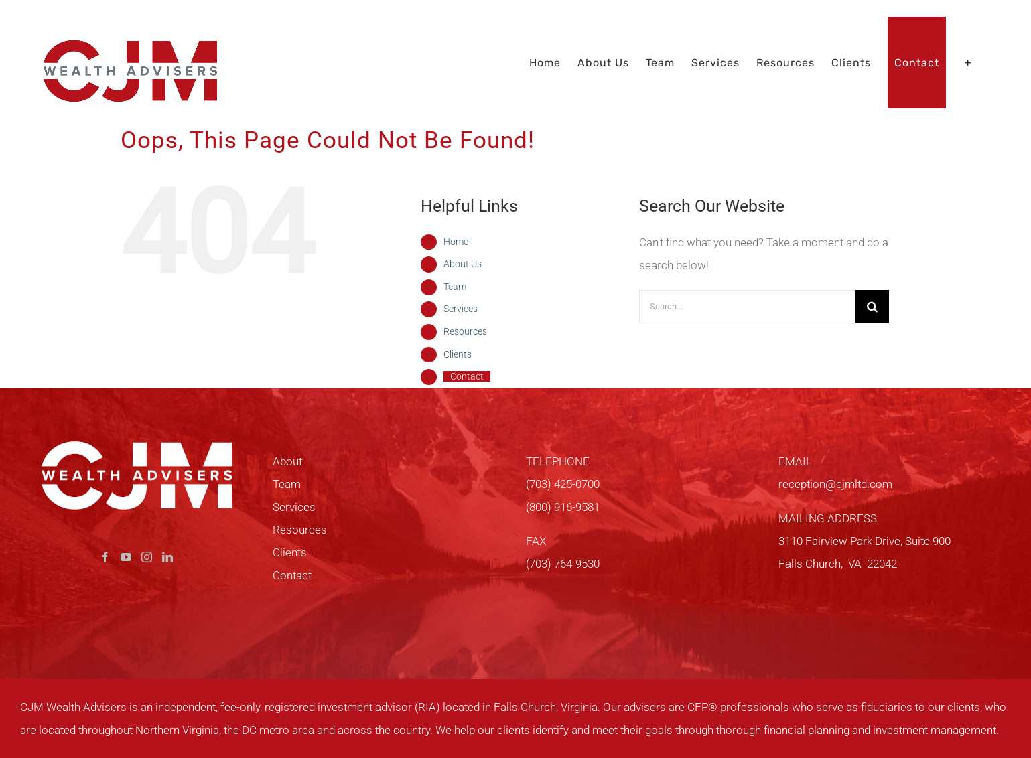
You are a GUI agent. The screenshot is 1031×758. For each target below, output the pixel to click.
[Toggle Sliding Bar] (968, 62)
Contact (467, 376)
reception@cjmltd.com (835, 484)
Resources (465, 331)
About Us (462, 263)
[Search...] (747, 306)
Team (454, 286)
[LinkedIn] (167, 557)
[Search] (872, 306)
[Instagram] (146, 557)
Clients (457, 354)
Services (460, 308)
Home (455, 241)
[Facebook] (105, 557)
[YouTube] (126, 557)
